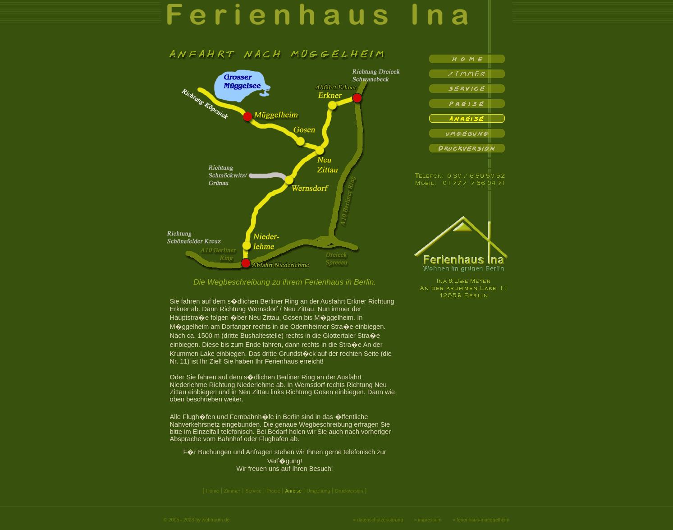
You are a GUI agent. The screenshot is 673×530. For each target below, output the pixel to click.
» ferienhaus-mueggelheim (481, 519)
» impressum (428, 519)
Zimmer (232, 490)
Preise (273, 490)
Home (212, 490)
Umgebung (318, 490)
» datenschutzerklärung (378, 519)
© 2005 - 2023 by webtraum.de (196, 519)
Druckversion (349, 490)
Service (253, 490)
